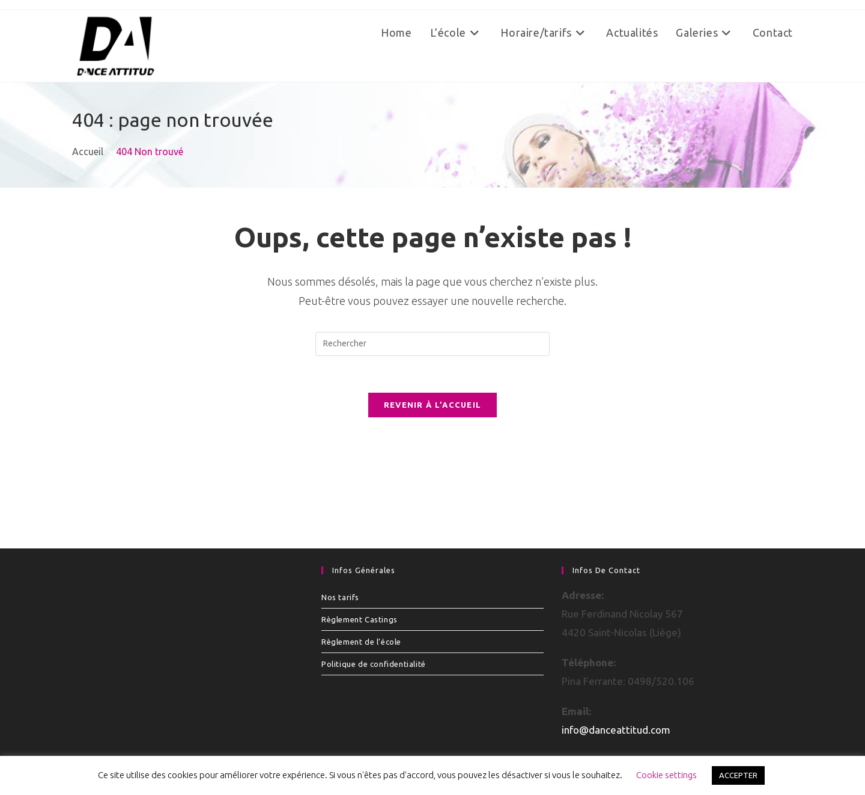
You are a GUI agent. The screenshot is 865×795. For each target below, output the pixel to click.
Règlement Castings (359, 619)
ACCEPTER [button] (738, 775)
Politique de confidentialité (373, 664)
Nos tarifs (340, 597)
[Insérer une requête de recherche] (432, 344)
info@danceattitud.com (616, 729)
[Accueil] (87, 151)
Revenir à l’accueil (433, 405)
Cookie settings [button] (666, 775)
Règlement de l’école (361, 641)
